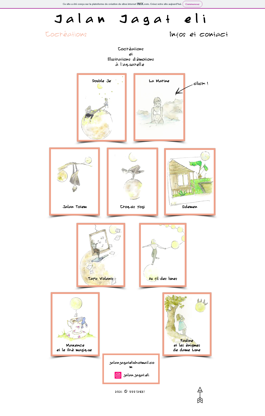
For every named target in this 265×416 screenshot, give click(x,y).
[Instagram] (118, 375)
